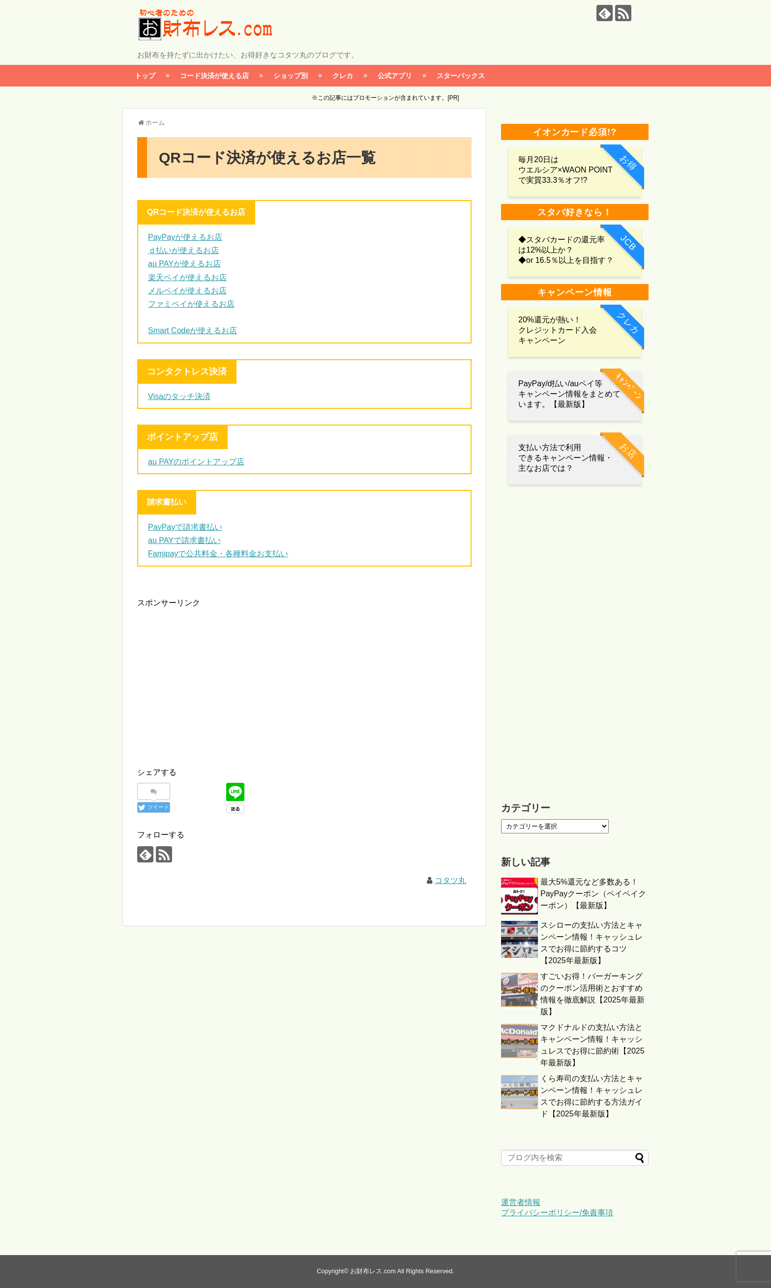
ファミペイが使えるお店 (191, 304)
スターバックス (461, 75)
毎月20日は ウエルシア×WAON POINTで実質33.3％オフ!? (565, 169)
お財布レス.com (373, 1271)
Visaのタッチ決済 (179, 396)
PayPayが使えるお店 (185, 237)
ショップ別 (290, 75)
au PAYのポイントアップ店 (196, 462)
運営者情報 (520, 1202)
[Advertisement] (219, 678)
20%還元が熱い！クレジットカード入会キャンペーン (557, 329)
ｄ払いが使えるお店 (183, 250)
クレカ (342, 75)
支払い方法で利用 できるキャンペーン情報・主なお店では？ (565, 457)
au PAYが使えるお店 (184, 263)
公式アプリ (395, 75)
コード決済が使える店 (214, 75)
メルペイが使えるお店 (187, 290)
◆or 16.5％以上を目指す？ (566, 260)
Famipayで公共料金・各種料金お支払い (218, 553)
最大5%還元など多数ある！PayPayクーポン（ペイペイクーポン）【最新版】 (593, 894)
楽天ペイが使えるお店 (187, 277)
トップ (145, 75)
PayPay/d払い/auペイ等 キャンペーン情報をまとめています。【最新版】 (569, 393)
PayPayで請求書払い (185, 527)
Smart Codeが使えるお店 (192, 330)
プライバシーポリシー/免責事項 (557, 1212)
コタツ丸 (450, 880)
